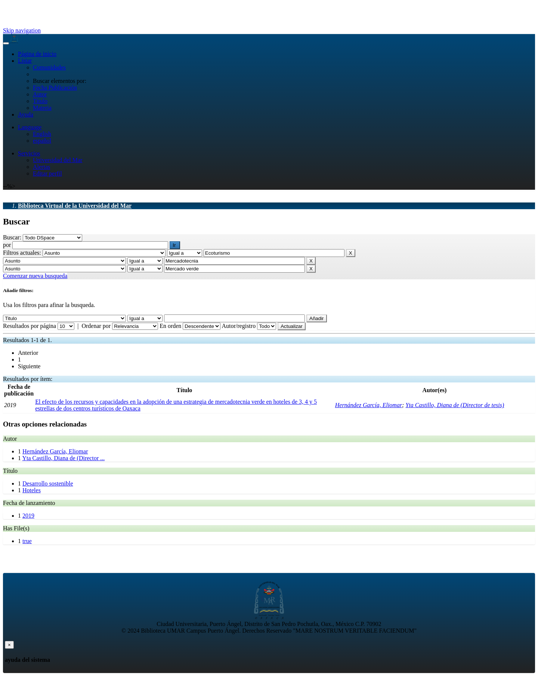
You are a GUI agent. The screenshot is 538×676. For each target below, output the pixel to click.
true (27, 541)
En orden (170, 326)
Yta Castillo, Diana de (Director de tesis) (454, 405)
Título (40, 101)
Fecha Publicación (55, 87)
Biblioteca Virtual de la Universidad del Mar (75, 205)
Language (29, 127)
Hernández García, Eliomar (368, 405)
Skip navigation (22, 30)
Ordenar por (96, 326)
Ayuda (25, 114)
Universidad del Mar (57, 160)
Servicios (29, 153)
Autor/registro (239, 326)
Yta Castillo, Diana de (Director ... (63, 458)
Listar (25, 61)
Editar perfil (47, 173)
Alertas (41, 167)
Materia (42, 108)
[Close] (9, 645)
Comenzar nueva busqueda (35, 276)
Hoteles (31, 490)
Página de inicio (37, 54)
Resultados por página (29, 326)
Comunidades (49, 67)
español (42, 140)
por (7, 245)
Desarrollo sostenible (47, 483)
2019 (28, 515)
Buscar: (13, 237)
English (42, 134)
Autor (40, 94)
